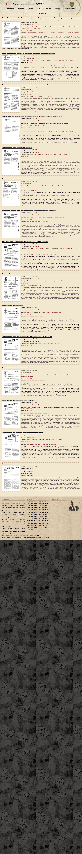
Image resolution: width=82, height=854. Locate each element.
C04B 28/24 (28, 188)
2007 (46, 525)
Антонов (29, 312)
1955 (32, 511)
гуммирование (31, 254)
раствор (50, 96)
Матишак (48, 92)
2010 (35, 527)
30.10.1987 (35, 121)
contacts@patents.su (58, 502)
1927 (39, 502)
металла (39, 254)
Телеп (60, 92)
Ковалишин (30, 217)
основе (37, 444)
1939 (39, 505)
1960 (28, 513)
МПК (38, 9)
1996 (28, 524)
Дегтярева (34, 123)
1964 (42, 513)
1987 (39, 520)
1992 (35, 522)
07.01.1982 (35, 405)
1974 (35, 516)
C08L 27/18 (28, 314)
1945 (39, 507)
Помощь (58, 9)
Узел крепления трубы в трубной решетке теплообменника (28, 54)
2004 (35, 525)
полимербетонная (32, 285)
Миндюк (62, 248)
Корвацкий (30, 343)
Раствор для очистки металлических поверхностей (25, 85)
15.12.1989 (35, 58)
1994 (42, 522)
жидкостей (61, 32)
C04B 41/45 (28, 156)
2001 (46, 524)
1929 (46, 502)
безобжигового (31, 127)
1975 (39, 516)
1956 (35, 511)
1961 (32, 513)
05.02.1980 (35, 437)
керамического (42, 127)
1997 (32, 524)
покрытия (38, 190)
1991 (32, 522)
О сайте (47, 9)
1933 (39, 504)
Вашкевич (30, 186)
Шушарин (61, 217)
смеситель (30, 475)
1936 (28, 505)
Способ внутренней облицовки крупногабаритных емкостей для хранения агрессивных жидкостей (41, 19)
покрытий (38, 413)
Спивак (60, 154)
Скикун (23, 28)
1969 (39, 514)
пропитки (44, 159)
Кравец (30, 375)
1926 (35, 502)
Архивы (21, 9)
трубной (55, 65)
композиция (36, 159)
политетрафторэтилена (48, 444)
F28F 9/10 (28, 63)
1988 (42, 520)
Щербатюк (31, 376)
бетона (29, 159)
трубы (61, 65)
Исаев (42, 248)
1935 (46, 504)
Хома (59, 186)
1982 (42, 518)
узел (65, 65)
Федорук (59, 123)
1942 (28, 507)
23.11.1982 (35, 372)
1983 (46, 518)
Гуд (33, 26)
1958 (42, 511)
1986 (35, 520)
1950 (35, 509)
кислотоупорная (32, 380)
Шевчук (55, 471)
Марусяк (42, 92)
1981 (39, 518)
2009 (32, 527)
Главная (10, 9)
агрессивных (32, 32)
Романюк (44, 471)
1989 (46, 520)
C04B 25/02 (28, 283)
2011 (39, 527)
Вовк (28, 26)
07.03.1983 (35, 246)
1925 (32, 502)
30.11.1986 (35, 152)
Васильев (30, 248)
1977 (46, 516)
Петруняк (37, 471)
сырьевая (46, 221)
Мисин (59, 26)
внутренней (42, 32)
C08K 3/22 (37, 125)
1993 (39, 522)
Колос (46, 26)
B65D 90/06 (28, 30)
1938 (35, 505)
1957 (39, 511)
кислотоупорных (32, 221)
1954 (28, 511)
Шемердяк (67, 92)
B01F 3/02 (28, 473)
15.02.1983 (35, 278)
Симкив (62, 375)
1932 (35, 504)
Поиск (30, 9)
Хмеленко (67, 123)
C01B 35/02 (28, 125)
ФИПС (38, 535)
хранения (32, 34)
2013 (46, 527)
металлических (31, 96)
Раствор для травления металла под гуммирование (25, 241)
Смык (54, 123)
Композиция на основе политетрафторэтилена (22, 433)
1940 (42, 505)
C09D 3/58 (28, 411)
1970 (42, 514)
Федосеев (54, 312)
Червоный (71, 60)
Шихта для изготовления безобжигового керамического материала (32, 116)
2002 (28, 525)
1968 (35, 514)
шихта (50, 127)
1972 (28, 516)
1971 (46, 514)
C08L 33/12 (45, 125)
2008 (28, 527)
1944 (35, 507)
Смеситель (6, 464)
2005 (39, 525)
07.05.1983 (35, 215)
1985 (32, 520)
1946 (42, 507)
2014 (28, 529)
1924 (28, 502)
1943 (32, 507)
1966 (28, 514)
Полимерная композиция (12, 305)
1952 (42, 509)
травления (53, 254)
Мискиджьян (69, 248)
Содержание (70, 9)
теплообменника (46, 65)
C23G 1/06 (28, 94)
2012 (42, 527)
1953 (46, 509)
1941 (46, 505)
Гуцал (29, 92)
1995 (46, 522)
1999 (39, 524)
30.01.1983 (35, 310)
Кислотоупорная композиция (14, 368)
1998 (35, 524)
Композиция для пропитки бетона (17, 147)
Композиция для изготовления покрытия (20, 179)
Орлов (71, 26)
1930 (28, 504)
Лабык (42, 60)
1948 (28, 509)
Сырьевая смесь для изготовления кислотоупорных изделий (29, 210)
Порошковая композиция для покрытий (19, 400)
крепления (30, 65)
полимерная (39, 316)
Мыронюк (48, 186)
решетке (37, 65)
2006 (42, 525)
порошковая (46, 413)
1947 (46, 507)
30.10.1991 (35, 24)
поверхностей (41, 96)
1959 (46, 511)
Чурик (50, 471)
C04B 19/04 (28, 219)
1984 (28, 520)
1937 (32, 505)
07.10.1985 (35, 183)
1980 (35, 518)
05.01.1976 (35, 468)
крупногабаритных (73, 32)
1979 (32, 518)
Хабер (38, 28)
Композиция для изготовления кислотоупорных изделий (27, 336)
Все (32, 529)
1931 (32, 504)
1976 (42, 516)
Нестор (65, 26)
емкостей (52, 32)
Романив (76, 26)
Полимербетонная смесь (12, 274)
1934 (42, 504)
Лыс (36, 154)
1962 (35, 513)
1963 (39, 513)
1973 (32, 516)
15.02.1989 (35, 89)
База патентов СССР (27, 4)
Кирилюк (47, 248)
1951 (39, 509)
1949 (32, 509)
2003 (32, 525)
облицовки (24, 34)
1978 (28, 518)
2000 (42, 524)
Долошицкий (39, 26)
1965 (46, 513)
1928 (42, 502)
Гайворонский (36, 407)
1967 (32, 514)
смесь (40, 221)
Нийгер (45, 343)
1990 (28, 522)
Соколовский (31, 28)
